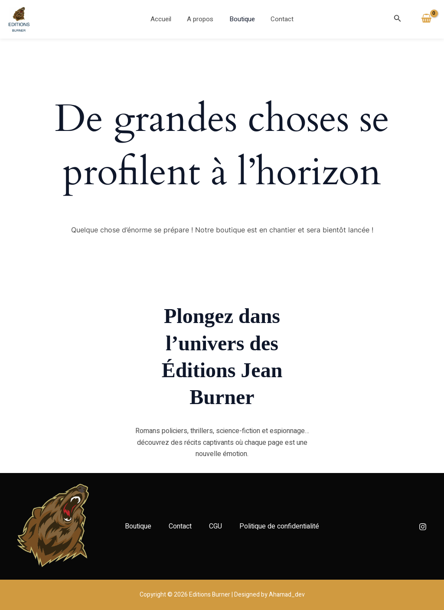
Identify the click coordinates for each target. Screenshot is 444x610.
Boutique (241, 19)
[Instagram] (423, 527)
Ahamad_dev (287, 594)
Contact (278, 19)
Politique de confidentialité (279, 526)
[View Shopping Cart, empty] (426, 19)
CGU (215, 526)
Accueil (165, 19)
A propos (202, 19)
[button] (398, 19)
